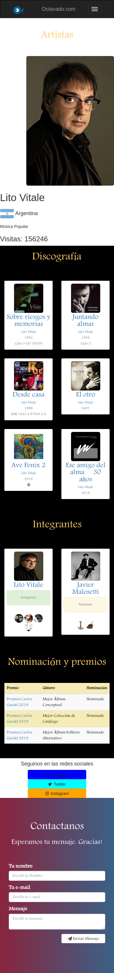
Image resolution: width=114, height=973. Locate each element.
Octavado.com (58, 9)
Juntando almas (85, 321)
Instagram (57, 793)
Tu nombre (20, 866)
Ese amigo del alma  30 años (86, 472)
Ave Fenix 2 (28, 465)
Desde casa (28, 395)
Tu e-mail (19, 888)
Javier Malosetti (85, 589)
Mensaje (18, 909)
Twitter (57, 784)
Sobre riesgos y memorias (28, 321)
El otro (85, 395)
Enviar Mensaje (83, 938)
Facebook (57, 775)
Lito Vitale (28, 332)
